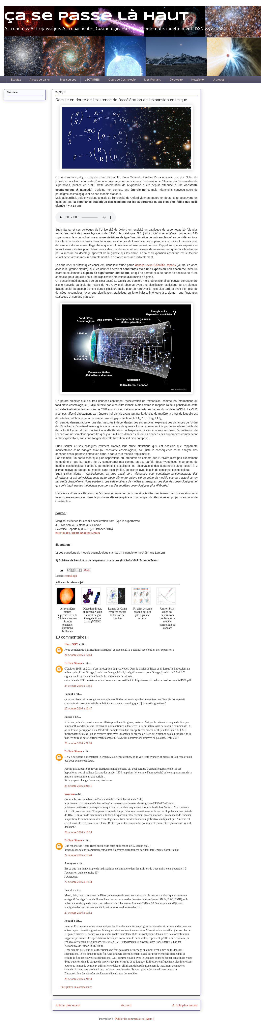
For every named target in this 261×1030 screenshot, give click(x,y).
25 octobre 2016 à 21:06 (78, 743)
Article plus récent (67, 1005)
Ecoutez (16, 79)
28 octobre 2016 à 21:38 (78, 978)
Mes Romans (152, 79)
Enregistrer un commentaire (76, 987)
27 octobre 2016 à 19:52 (78, 912)
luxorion (69, 794)
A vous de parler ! (41, 79)
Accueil (126, 1005)
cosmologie (71, 575)
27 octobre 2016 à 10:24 (78, 855)
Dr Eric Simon (73, 663)
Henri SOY (71, 644)
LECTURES (92, 79)
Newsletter (198, 79)
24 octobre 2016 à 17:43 (78, 654)
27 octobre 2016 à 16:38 (78, 881)
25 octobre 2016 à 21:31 (78, 785)
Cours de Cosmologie (122, 79)
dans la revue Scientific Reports (156, 265)
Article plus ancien (185, 1005)
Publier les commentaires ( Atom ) (134, 1018)
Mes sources (68, 79)
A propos (218, 79)
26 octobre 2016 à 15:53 (78, 832)
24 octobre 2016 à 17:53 (78, 685)
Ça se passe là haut (96, 17)
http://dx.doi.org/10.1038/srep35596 (77, 532)
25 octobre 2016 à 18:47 (78, 708)
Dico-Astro (176, 79)
